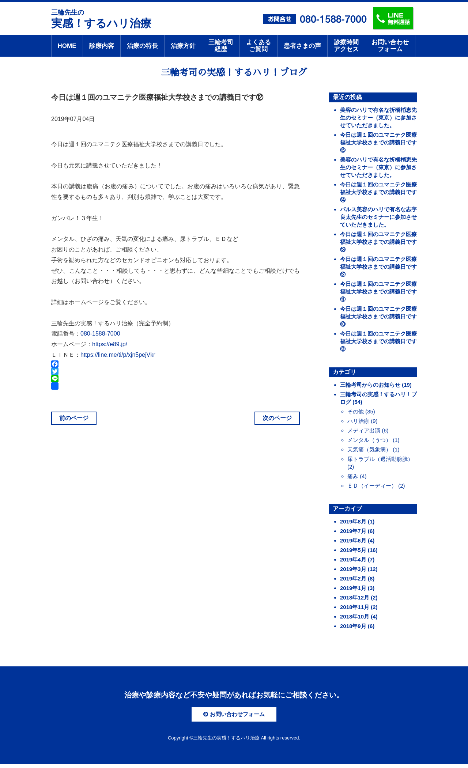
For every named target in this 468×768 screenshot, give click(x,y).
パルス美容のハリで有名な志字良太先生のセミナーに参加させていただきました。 (378, 217)
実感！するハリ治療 (101, 18)
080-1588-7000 (100, 333)
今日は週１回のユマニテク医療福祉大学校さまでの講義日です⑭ (378, 192)
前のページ (73, 418)
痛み (352, 476)
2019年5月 (353, 550)
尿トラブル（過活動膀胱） (380, 459)
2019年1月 (353, 588)
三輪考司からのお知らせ (370, 385)
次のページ (277, 418)
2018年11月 (354, 607)
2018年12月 (354, 597)
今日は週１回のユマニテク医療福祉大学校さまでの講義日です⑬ (378, 242)
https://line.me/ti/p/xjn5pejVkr (117, 355)
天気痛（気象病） (369, 449)
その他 (355, 411)
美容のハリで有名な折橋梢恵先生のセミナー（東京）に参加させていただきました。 (378, 117)
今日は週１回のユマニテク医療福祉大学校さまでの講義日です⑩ (378, 316)
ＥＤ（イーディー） (372, 486)
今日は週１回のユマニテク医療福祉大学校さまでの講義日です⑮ (378, 142)
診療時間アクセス (346, 46)
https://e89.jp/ (109, 344)
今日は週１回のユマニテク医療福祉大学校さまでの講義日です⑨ (378, 341)
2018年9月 (353, 626)
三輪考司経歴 (220, 46)
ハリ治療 (358, 421)
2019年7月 (353, 531)
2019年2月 (353, 578)
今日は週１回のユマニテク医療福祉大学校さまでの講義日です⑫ (378, 266)
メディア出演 (363, 430)
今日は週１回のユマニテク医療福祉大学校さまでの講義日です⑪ (378, 291)
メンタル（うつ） (369, 440)
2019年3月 (353, 569)
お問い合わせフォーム (390, 46)
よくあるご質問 (258, 46)
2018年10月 (354, 616)
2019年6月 (353, 540)
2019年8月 (353, 521)
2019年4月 (353, 559)
